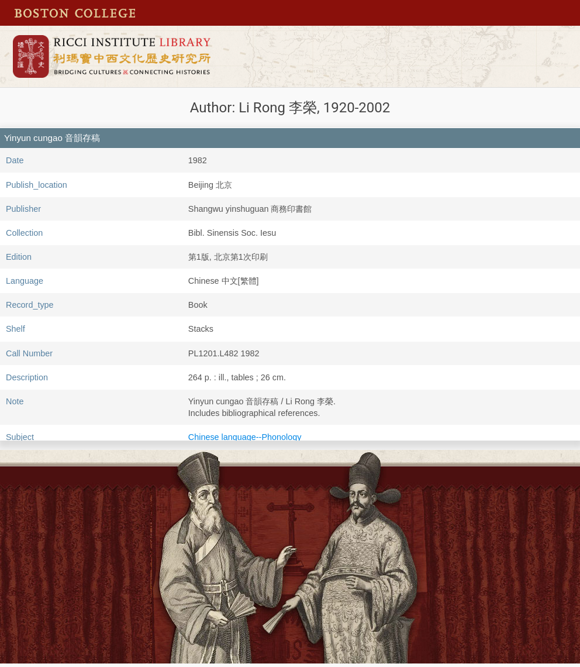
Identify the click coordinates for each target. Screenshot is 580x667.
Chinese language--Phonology (245, 437)
